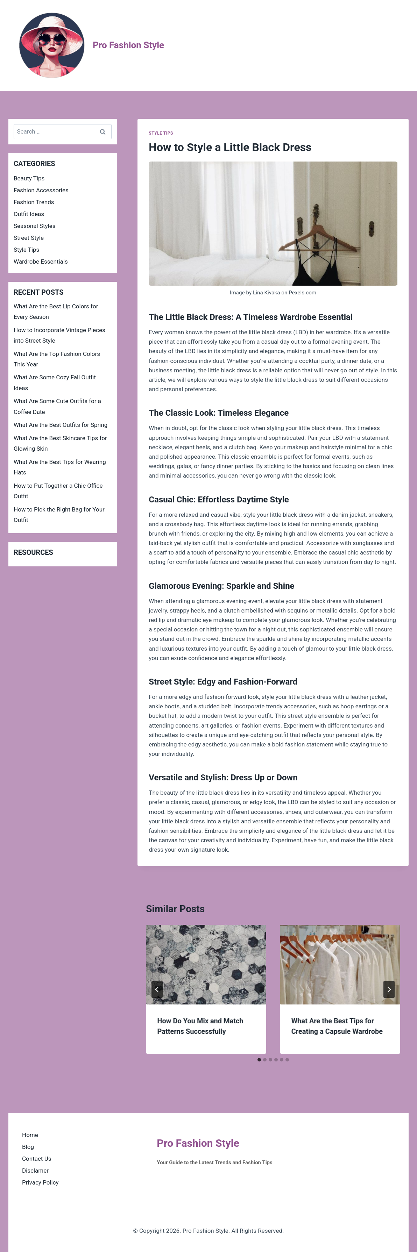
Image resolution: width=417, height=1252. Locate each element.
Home (30, 1134)
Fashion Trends (34, 202)
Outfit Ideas (29, 213)
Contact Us (36, 1158)
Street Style (29, 237)
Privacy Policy (40, 1182)
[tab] (259, 1059)
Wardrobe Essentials (41, 261)
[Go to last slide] (157, 989)
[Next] (389, 989)
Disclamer (35, 1170)
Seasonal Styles (34, 225)
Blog (28, 1146)
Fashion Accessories (41, 190)
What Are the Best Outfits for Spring (60, 424)
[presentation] (206, 965)
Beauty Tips (29, 178)
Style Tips (161, 133)
